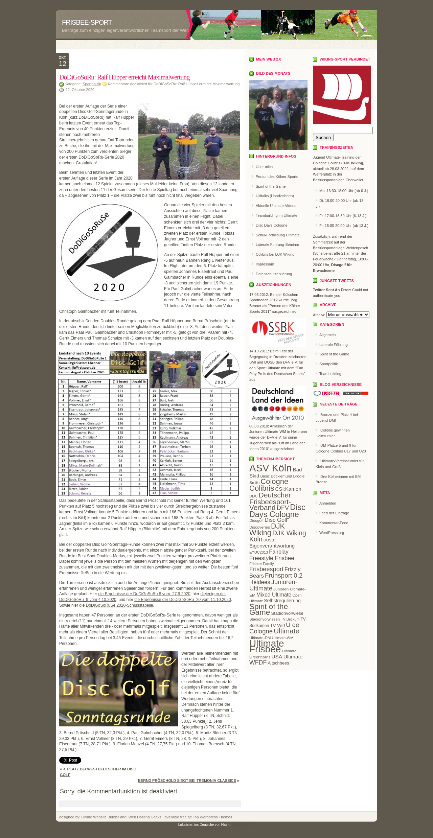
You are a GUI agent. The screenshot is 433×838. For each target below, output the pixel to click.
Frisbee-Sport (87, 22)
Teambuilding (330, 374)
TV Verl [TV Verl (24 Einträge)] (277, 625)
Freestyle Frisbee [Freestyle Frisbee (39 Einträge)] (271, 558)
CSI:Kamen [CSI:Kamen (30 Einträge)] (288, 489)
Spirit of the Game (271, 186)
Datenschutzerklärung (274, 274)
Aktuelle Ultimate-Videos (276, 206)
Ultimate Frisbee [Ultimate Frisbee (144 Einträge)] (266, 646)
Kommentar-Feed (333, 523)
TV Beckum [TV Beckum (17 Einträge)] (290, 619)
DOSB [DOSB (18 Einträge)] (269, 540)
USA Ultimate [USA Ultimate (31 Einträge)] (286, 656)
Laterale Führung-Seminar (277, 244)
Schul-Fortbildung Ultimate (278, 235)
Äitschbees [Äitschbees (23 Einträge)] (278, 663)
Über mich (264, 167)
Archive (319, 315)
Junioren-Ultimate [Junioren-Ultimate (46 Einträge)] (273, 585)
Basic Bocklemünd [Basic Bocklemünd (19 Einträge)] (276, 476)
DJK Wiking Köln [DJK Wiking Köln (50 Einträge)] (277, 536)
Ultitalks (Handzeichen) (275, 196)
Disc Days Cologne (272, 225)
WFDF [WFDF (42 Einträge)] (258, 662)
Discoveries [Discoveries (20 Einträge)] (259, 527)
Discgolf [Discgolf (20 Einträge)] (256, 520)
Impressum (265, 264)
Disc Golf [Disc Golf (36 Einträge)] (276, 520)
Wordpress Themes (215, 817)
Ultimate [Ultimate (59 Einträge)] (286, 631)
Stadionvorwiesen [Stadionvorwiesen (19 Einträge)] (264, 619)
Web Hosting (140, 817)
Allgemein (327, 335)
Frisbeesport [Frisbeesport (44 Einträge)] (266, 569)
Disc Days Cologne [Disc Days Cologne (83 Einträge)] (277, 511)
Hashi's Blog (243, 824)
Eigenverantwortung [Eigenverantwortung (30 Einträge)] (272, 546)
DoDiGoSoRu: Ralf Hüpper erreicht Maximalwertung (124, 77)
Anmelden (327, 503)
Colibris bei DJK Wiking (275, 254)
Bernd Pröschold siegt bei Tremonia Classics (187, 780)
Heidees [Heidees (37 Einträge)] (259, 582)
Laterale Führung (333, 345)
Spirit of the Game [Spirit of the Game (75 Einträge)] (268, 609)
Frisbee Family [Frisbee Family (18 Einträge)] (261, 564)
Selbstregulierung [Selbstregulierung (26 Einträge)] (282, 600)
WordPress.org (331, 533)
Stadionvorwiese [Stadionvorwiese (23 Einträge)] (287, 613)
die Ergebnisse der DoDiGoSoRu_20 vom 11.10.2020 (182, 599)
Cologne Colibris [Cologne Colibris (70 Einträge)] (268, 484)
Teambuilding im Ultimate (276, 215)
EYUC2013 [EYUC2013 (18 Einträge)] (258, 552)
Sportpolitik (92, 84)
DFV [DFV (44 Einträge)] (283, 508)
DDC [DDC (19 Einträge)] (253, 496)
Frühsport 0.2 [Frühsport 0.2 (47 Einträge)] (283, 575)
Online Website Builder (100, 817)
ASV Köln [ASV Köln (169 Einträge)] (270, 467)
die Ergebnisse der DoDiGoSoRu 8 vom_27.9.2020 (144, 593)
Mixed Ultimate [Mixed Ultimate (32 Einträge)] (274, 595)
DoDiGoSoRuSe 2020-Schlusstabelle (119, 605)
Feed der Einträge (334, 513)
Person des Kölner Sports (277, 176)
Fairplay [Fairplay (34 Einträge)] (278, 552)
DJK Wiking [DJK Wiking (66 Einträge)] (267, 529)
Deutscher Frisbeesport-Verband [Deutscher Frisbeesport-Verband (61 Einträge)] (270, 501)
